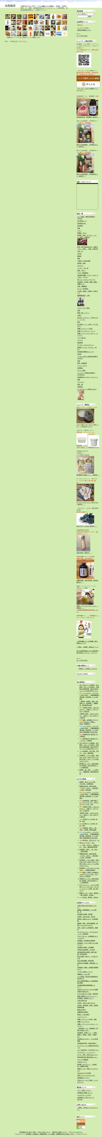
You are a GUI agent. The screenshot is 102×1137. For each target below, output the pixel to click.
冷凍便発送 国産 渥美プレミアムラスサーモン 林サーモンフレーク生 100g (89, 802)
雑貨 (78, 379)
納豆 (78, 322)
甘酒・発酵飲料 (82, 286)
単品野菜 (80, 226)
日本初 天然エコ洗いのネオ (86, 1003)
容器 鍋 (80, 384)
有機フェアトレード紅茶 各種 (87, 1019)
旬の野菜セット (82, 221)
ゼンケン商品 (81, 370)
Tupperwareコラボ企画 (84, 1073)
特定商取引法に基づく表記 (27, 1132)
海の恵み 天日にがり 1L (89, 840)
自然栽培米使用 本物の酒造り (87, 1043)
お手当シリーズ (82, 1062)
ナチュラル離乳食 (82, 1059)
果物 (78, 258)
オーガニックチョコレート (85, 345)
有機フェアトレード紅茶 (84, 328)
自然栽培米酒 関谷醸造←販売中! (88, 117)
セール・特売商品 (82, 289)
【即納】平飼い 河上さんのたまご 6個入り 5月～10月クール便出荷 (89, 715)
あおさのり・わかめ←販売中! (87, 526)
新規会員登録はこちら (84, 30)
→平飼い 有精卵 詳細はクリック (87, 647)
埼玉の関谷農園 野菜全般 (85, 961)
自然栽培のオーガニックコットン (87, 377)
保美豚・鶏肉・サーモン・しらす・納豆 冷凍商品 (87, 240)
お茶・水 (80, 251)
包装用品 (80, 387)
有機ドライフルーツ (83, 1021)
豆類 (78, 310)
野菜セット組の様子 (83, 1014)
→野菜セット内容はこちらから (87, 668)
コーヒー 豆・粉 (82, 268)
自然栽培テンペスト (83, 1078)
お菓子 (79, 315)
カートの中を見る (82, 36)
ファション (80, 382)
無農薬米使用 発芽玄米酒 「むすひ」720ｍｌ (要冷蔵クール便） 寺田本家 (88, 788)
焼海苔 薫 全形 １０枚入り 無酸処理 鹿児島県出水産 (89, 771)
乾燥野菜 (80, 342)
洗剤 (78, 361)
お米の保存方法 (82, 1000)
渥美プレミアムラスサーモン (86, 1075)
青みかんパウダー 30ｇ (87, 843)
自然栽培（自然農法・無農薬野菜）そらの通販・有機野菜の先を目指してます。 (50, 1134)
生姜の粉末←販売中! (84, 553)
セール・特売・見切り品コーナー (87, 1055)
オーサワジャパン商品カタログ (87, 394)
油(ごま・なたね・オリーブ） (86, 279)
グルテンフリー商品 (83, 308)
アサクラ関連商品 (82, 273)
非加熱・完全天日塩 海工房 (86, 916)
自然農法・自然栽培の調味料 (86, 940)
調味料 (79, 256)
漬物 (78, 228)
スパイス (80, 340)
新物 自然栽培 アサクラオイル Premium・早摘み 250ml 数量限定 (88, 722)
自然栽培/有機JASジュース (85, 352)
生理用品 (80, 368)
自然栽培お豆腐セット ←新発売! (88, 475)
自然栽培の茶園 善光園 (84, 914)
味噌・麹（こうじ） (83, 313)
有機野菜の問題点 (82, 1012)
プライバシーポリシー (76, 1132)
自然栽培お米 (82, 223)
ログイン (80, 25)
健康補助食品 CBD (83, 300)
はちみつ (80, 265)
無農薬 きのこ (82, 233)
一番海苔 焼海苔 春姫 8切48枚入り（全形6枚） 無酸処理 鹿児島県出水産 (88, 703)
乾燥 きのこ (81, 270)
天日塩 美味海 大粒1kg (88, 897)
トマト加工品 (81, 338)
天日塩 (79, 253)
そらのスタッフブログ (84, 1095)
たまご (79, 230)
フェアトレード (82, 1017)
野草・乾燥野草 (82, 363)
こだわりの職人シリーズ (84, 972)
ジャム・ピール (82, 365)
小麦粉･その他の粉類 (83, 261)
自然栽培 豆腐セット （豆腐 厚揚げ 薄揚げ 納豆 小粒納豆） (87, 1034)
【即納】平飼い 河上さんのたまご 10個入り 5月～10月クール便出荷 (89, 709)
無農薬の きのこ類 (83, 974)
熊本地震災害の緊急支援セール (87, 1057)
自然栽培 (10, 5)
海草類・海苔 (81, 263)
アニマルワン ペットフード (86, 1052)
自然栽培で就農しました (84, 1093)
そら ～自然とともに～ (84, 1090)
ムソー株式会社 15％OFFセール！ (88, 1050)
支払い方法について (44, 1132)
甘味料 (79, 354)
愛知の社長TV (81, 1010)
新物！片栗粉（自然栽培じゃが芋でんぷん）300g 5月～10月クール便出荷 (89, 874)
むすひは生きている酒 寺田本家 (87, 994)
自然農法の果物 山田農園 (85, 947)
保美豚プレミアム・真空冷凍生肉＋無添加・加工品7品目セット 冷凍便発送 (89, 765)
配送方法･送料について (59, 1132)
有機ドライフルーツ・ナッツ (86, 331)
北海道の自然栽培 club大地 (86, 949)
